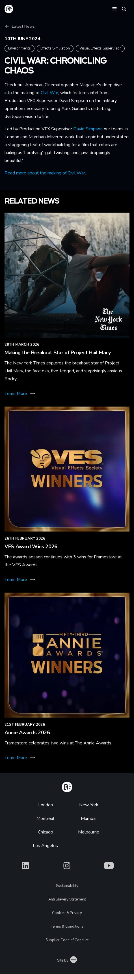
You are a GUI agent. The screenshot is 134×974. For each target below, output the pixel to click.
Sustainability (67, 885)
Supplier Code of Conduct (67, 940)
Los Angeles (45, 846)
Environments (19, 48)
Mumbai (88, 818)
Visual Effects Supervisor (100, 48)
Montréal (45, 818)
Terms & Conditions (67, 926)
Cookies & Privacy (67, 912)
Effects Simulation (55, 48)
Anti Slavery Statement (67, 899)
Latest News (20, 26)
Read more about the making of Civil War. (45, 173)
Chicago (45, 832)
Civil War (49, 93)
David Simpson (88, 129)
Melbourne (88, 832)
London (45, 805)
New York (88, 805)
